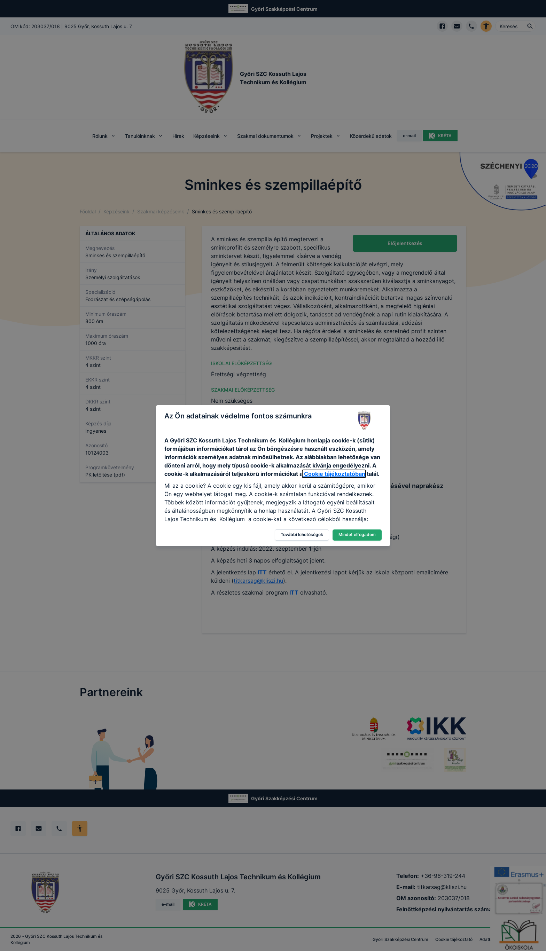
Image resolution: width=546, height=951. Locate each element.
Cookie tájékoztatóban (334, 473)
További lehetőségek (302, 534)
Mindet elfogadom (357, 534)
